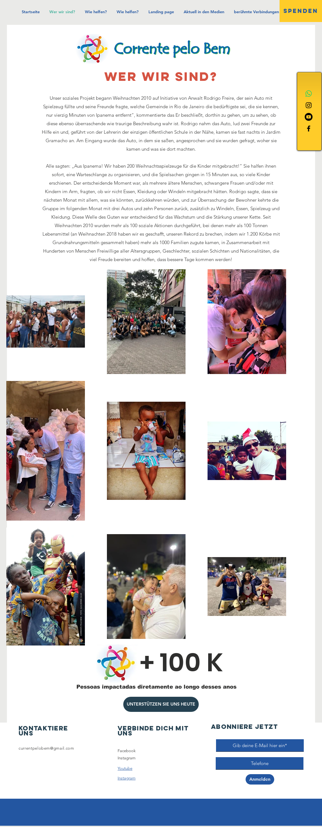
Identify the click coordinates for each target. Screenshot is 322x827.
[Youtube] (309, 117)
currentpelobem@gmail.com (46, 748)
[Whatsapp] (309, 94)
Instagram (127, 758)
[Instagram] (309, 105)
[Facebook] (309, 128)
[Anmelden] (260, 779)
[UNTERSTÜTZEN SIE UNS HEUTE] (161, 704)
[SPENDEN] (301, 11)
